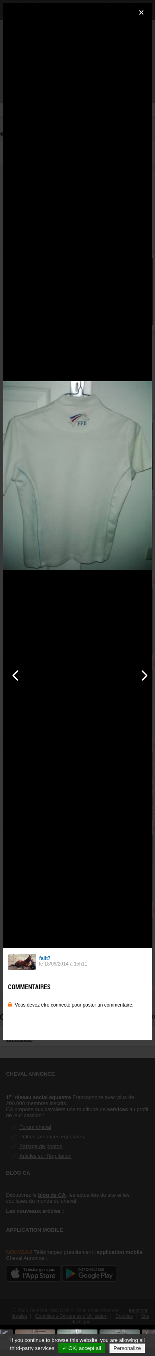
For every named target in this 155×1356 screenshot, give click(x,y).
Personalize (127, 1348)
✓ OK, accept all (81, 1348)
